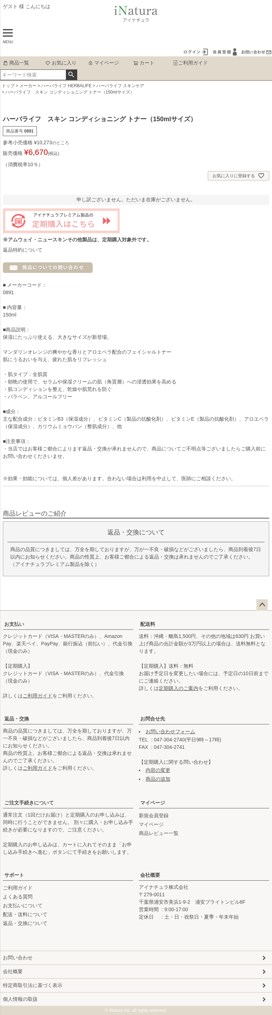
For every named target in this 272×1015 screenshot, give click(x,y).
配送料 (147, 624)
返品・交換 (16, 719)
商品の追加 (158, 779)
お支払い (14, 624)
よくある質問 (18, 896)
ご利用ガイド (190, 63)
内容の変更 (158, 770)
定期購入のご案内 (178, 688)
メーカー (27, 85)
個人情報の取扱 (20, 999)
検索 (71, 75)
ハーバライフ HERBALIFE (66, 85)
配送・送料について (25, 914)
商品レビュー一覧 (158, 833)
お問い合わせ (18, 957)
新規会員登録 (154, 815)
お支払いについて (22, 905)
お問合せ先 (152, 719)
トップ (8, 85)
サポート (14, 875)
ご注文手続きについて (29, 803)
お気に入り (60, 63)
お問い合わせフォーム (170, 731)
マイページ (103, 63)
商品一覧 (16, 63)
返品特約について (22, 250)
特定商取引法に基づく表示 (32, 985)
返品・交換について (25, 923)
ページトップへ (262, 605)
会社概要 (150, 875)
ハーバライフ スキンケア (120, 85)
